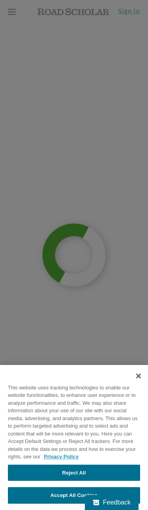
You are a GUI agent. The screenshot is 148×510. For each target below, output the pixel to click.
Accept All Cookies (74, 495)
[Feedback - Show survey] (112, 502)
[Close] (138, 376)
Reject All (74, 473)
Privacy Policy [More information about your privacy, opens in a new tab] (61, 457)
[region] (74, 437)
